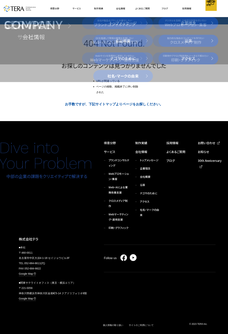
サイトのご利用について (141, 325)
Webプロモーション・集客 (119, 176)
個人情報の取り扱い (113, 325)
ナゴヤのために (148, 193)
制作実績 (98, 8)
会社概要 (145, 177)
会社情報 (141, 151)
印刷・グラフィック (118, 228)
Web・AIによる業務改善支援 (118, 189)
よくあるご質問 (142, 8)
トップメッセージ (149, 160)
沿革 (142, 185)
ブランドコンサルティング (119, 162)
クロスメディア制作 (118, 203)
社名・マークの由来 (149, 212)
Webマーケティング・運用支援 (118, 216)
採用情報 (186, 8)
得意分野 (54, 8)
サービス (109, 151)
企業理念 (145, 168)
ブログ (165, 8)
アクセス (144, 201)
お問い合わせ (206, 143)
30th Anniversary (210, 160)
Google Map (27, 273)
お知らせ (203, 151)
